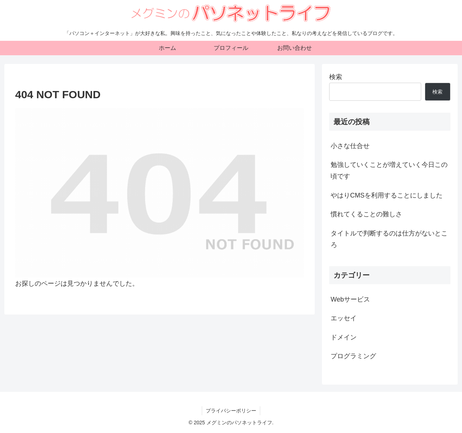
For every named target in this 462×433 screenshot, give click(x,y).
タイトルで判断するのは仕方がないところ (389, 239)
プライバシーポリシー (231, 410)
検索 (335, 77)
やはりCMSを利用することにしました (387, 195)
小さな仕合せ (350, 146)
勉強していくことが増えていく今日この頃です (389, 170)
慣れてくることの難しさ (366, 214)
